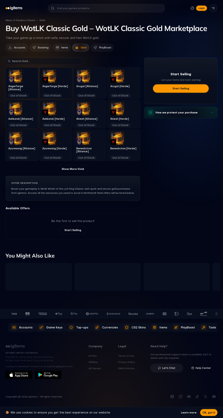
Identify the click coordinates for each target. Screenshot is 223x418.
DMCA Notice (126, 369)
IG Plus (93, 357)
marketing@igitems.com (60, 367)
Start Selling (72, 231)
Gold (42, 20)
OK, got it (208, 412)
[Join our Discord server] (188, 397)
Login (201, 8)
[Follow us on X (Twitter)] (205, 397)
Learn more (189, 412)
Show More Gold (73, 170)
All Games (95, 369)
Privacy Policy (126, 363)
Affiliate (93, 363)
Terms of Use (126, 357)
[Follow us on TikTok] (197, 397)
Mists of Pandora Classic (20, 20)
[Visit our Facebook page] (172, 397)
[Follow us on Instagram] (180, 397)
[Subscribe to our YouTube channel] (213, 397)
